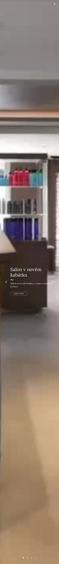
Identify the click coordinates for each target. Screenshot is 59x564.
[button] (54, 4)
